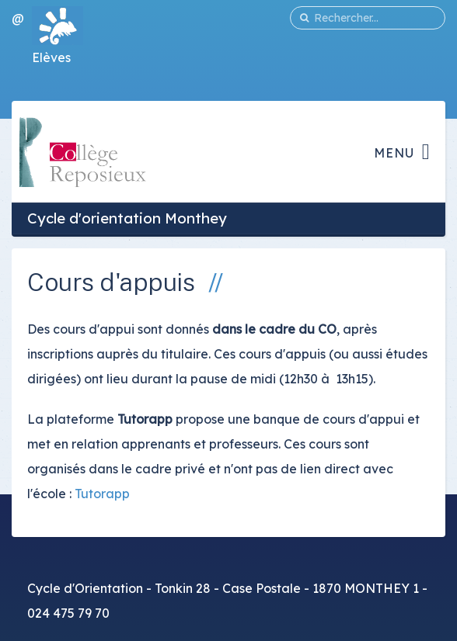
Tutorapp (102, 493)
